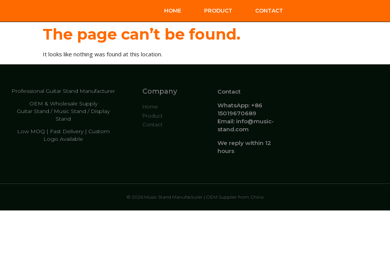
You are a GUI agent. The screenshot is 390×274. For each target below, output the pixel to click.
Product (218, 10)
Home (172, 10)
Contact (269, 10)
